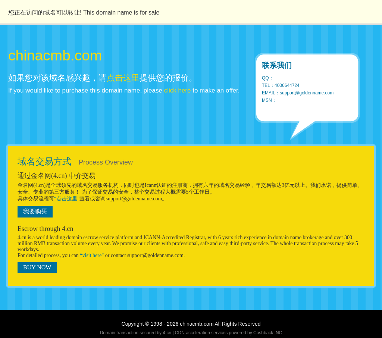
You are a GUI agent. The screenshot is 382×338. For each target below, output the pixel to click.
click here (177, 90)
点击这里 (123, 77)
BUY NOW (37, 267)
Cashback (263, 332)
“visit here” (92, 255)
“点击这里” (66, 198)
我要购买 (35, 211)
